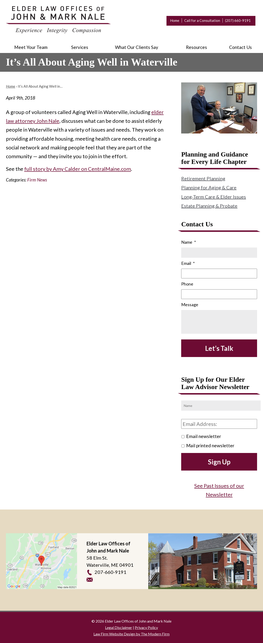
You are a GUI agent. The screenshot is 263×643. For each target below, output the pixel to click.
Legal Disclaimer (118, 627)
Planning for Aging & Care (208, 187)
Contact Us (240, 47)
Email (188, 263)
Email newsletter (203, 436)
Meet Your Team (30, 47)
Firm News (37, 179)
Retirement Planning (203, 178)
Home (174, 20)
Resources (196, 47)
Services (79, 47)
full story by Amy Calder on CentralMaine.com (77, 169)
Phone (187, 283)
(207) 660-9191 (238, 20)
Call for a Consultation (202, 20)
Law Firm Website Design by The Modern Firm (131, 634)
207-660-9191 (110, 572)
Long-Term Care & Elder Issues (213, 197)
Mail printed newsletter (210, 445)
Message (189, 304)
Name (188, 242)
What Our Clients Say (136, 47)
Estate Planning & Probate (209, 206)
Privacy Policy (146, 627)
